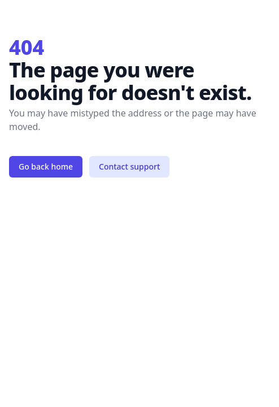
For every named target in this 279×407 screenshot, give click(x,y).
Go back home (46, 166)
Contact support (129, 166)
